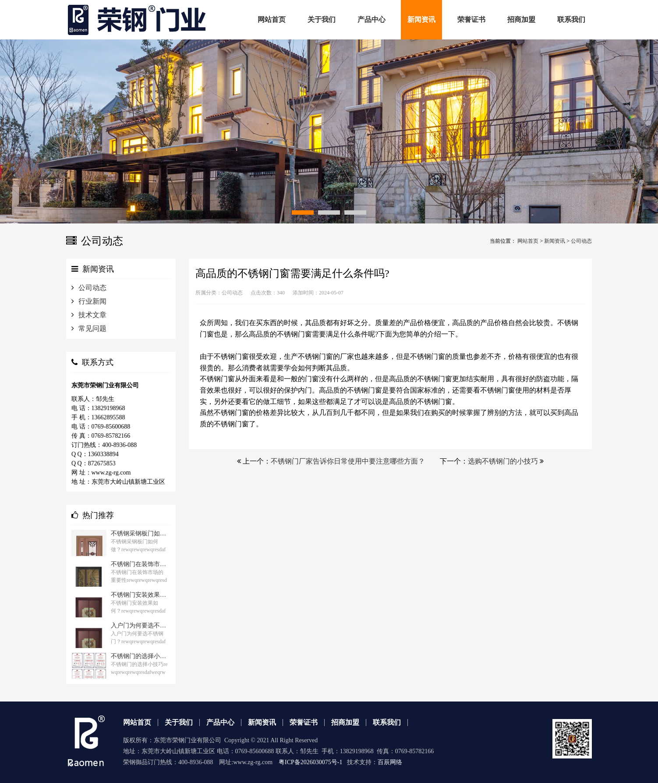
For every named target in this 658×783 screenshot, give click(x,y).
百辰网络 (390, 762)
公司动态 (581, 241)
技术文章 (92, 315)
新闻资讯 (554, 241)
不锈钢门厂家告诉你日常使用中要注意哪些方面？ (348, 461)
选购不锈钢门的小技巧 (503, 461)
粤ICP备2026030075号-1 (310, 762)
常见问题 (92, 328)
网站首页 (527, 241)
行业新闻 (92, 301)
